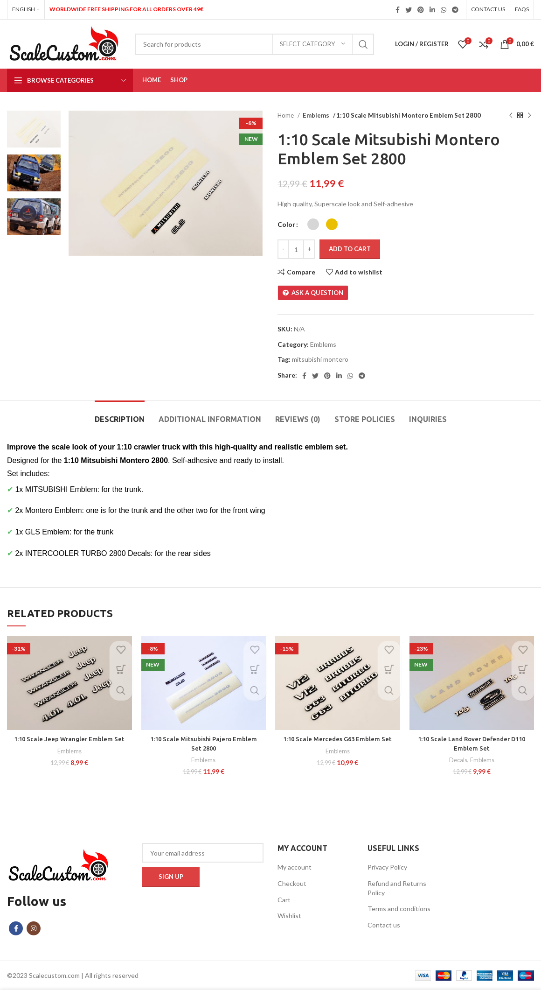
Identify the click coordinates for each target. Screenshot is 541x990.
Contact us (384, 925)
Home (286, 115)
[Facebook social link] (397, 10)
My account (294, 867)
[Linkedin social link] (432, 10)
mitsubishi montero (320, 359)
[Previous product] (510, 115)
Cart (284, 900)
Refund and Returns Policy (397, 888)
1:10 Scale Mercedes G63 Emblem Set (337, 739)
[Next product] (529, 115)
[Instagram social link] (34, 928)
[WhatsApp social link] (443, 10)
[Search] (254, 44)
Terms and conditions (399, 909)
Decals (458, 760)
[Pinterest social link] (421, 10)
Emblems (316, 115)
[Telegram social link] (455, 10)
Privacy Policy (387, 867)
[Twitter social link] (408, 10)
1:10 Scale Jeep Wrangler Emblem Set (69, 739)
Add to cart (350, 249)
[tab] (120, 414)
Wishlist (289, 916)
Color (286, 224)
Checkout (291, 883)
